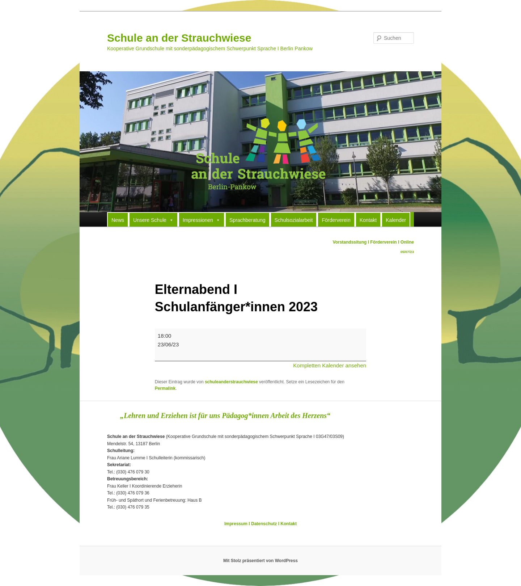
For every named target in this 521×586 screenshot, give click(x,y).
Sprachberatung (247, 220)
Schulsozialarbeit (294, 220)
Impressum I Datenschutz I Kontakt (260, 523)
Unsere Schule (153, 220)
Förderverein (336, 220)
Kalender (396, 220)
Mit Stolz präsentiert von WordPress (260, 560)
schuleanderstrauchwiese (231, 381)
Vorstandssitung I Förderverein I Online (373, 248)
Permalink (165, 388)
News (117, 220)
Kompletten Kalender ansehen (329, 365)
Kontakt (368, 220)
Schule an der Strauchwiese (179, 38)
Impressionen (201, 220)
